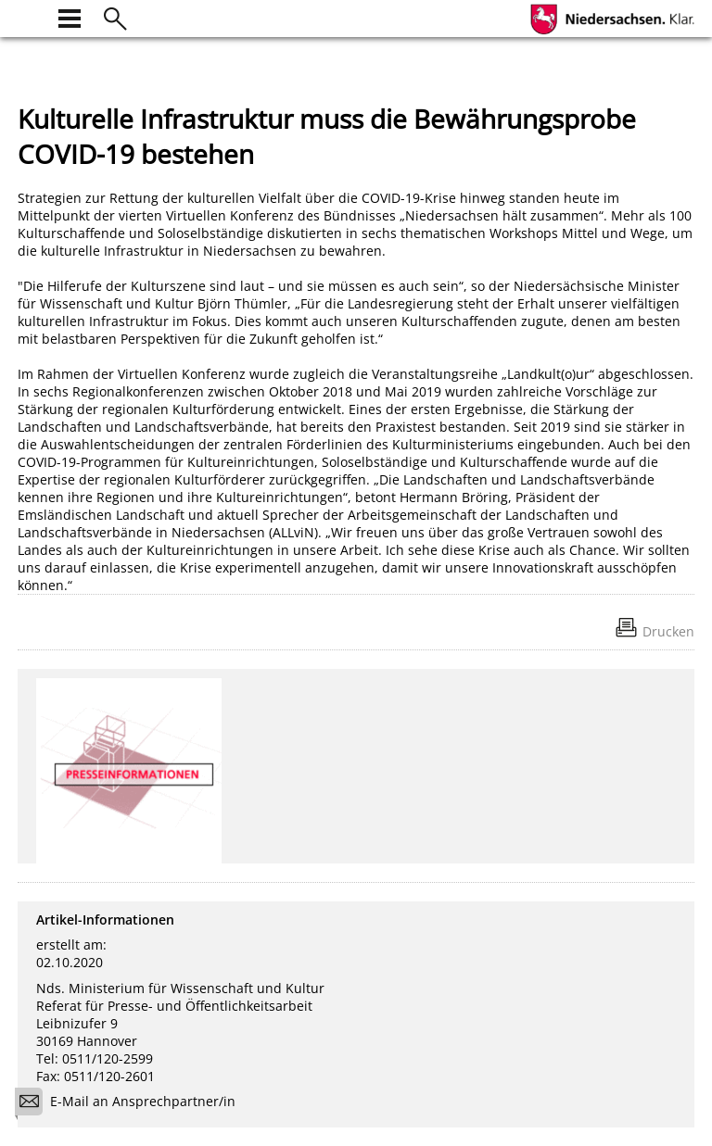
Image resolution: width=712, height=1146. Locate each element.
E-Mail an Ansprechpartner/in (131, 1103)
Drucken (668, 631)
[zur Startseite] (29, 16)
